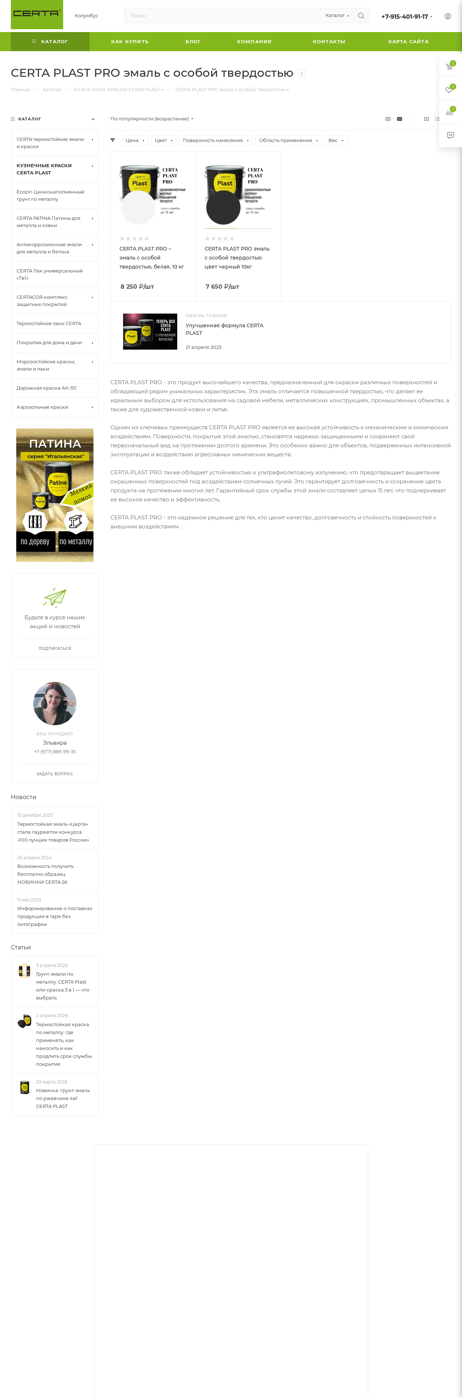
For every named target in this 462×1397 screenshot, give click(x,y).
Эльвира (55, 742)
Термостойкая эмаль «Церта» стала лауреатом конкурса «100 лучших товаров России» (53, 832)
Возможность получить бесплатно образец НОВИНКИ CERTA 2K (45, 874)
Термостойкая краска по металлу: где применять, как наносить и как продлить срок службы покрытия (64, 1044)
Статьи (21, 947)
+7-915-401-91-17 (405, 16)
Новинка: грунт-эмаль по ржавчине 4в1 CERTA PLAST (63, 1098)
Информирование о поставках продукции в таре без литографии (54, 916)
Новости (23, 797)
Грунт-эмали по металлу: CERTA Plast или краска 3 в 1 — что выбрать (62, 986)
